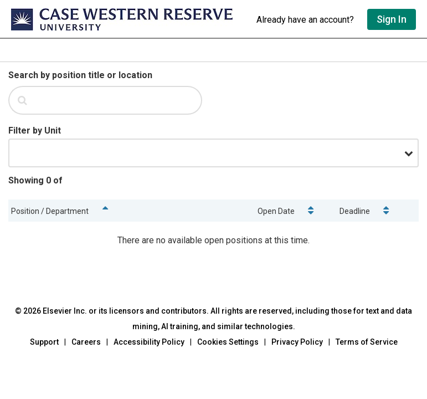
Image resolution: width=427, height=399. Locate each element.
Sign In (392, 19)
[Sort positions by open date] (311, 210)
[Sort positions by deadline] (386, 210)
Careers (86, 341)
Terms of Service (367, 341)
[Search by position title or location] (80, 75)
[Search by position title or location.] (118, 100)
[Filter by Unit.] (213, 153)
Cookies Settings (228, 341)
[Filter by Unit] (34, 131)
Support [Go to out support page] (44, 341)
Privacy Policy (297, 341)
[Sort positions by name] (105, 210)
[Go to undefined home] (128, 19)
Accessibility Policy (149, 341)
